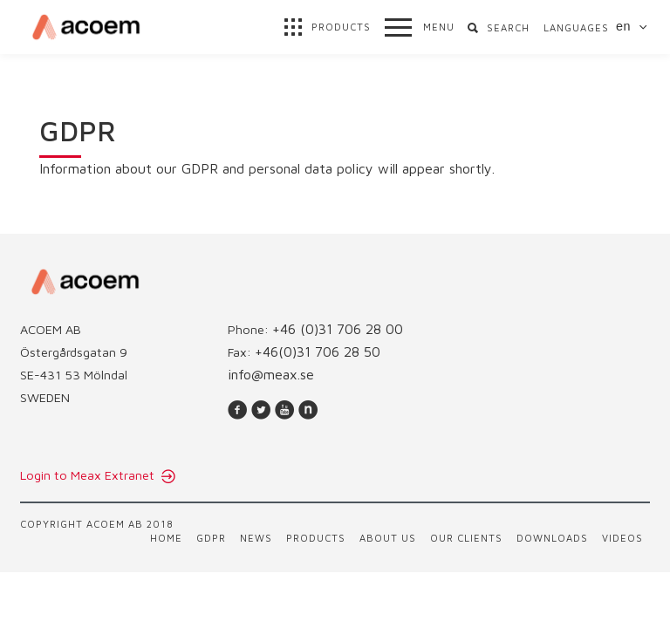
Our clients (466, 537)
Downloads (552, 537)
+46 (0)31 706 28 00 (337, 329)
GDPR (211, 537)
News (256, 537)
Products (315, 537)
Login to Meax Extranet (89, 475)
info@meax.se (271, 374)
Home (166, 537)
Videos (622, 537)
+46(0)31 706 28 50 (317, 351)
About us (387, 537)
